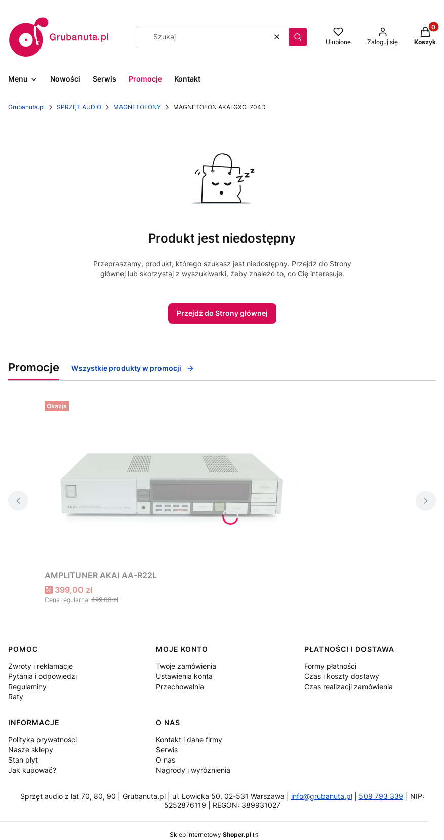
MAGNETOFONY (137, 107)
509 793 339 (381, 796)
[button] (298, 37)
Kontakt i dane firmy (189, 739)
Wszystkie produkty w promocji (132, 368)
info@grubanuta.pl (321, 796)
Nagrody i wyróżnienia (193, 770)
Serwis (167, 749)
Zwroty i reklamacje (40, 666)
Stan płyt (23, 759)
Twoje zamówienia (186, 666)
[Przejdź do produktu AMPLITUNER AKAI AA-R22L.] (171, 481)
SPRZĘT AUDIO (79, 107)
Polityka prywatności (42, 739)
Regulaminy (27, 686)
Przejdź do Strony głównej (222, 313)
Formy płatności (330, 666)
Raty (15, 696)
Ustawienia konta (184, 676)
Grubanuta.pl (26, 107)
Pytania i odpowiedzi (42, 676)
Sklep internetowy (210, 834)
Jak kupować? (32, 770)
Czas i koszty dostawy (341, 676)
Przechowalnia (180, 686)
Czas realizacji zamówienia (348, 686)
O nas (165, 759)
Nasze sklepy (30, 749)
